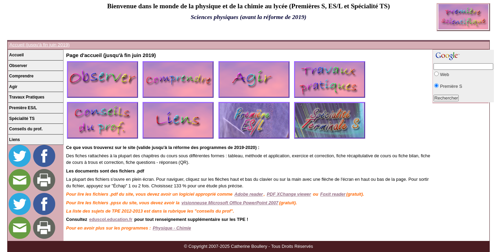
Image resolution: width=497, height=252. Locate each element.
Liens (14, 139)
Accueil (16, 55)
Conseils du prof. (26, 129)
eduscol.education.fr (110, 219)
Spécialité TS (22, 118)
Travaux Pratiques (27, 97)
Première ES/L (23, 107)
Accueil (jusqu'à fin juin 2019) (39, 44)
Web (444, 74)
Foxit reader (332, 194)
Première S (451, 86)
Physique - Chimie (172, 228)
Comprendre (21, 76)
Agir (13, 86)
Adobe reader (248, 194)
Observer (18, 65)
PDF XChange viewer (289, 194)
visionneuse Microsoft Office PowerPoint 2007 (230, 202)
